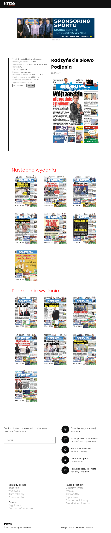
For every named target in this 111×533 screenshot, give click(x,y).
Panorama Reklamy (77, 500)
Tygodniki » (24, 69)
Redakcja (13, 488)
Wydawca (14, 491)
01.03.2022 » (34, 77)
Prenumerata (16, 497)
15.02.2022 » (37, 79)
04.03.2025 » (37, 74)
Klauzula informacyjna (21, 508)
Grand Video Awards (78, 503)
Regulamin (14, 505)
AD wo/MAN (72, 494)
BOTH (71, 527)
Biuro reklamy (16, 494)
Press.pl (70, 491)
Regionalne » (25, 72)
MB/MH (89, 527)
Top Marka (72, 497)
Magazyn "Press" (75, 488)
